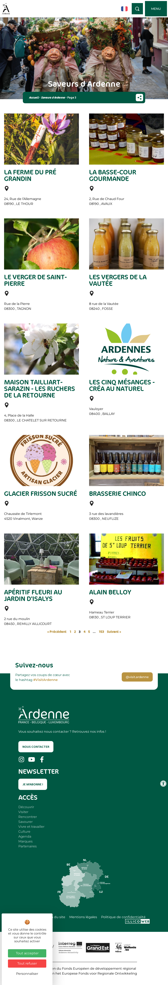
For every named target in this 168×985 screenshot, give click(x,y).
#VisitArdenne (45, 680)
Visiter (23, 812)
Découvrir (26, 807)
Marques (25, 841)
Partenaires (27, 846)
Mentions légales (83, 917)
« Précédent (56, 631)
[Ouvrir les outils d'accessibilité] (163, 783)
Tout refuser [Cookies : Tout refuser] (27, 963)
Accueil (34, 97)
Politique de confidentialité (123, 917)
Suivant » (114, 631)
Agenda (24, 836)
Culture (24, 831)
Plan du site (55, 917)
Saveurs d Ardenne (53, 97)
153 (101, 631)
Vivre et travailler (31, 827)
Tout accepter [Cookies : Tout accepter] (27, 953)
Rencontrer (27, 817)
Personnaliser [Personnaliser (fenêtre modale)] (27, 974)
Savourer (25, 822)
